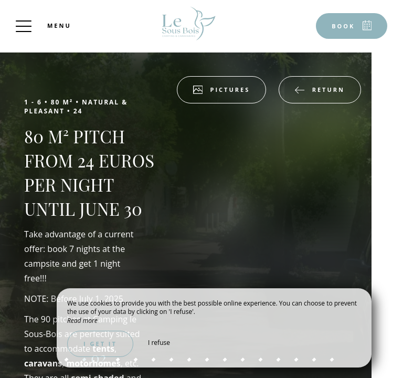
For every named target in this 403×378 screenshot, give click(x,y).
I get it (100, 344)
